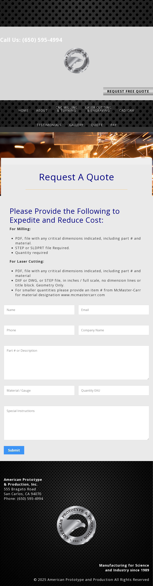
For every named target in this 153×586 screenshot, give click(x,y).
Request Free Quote (128, 91)
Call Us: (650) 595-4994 (31, 39)
